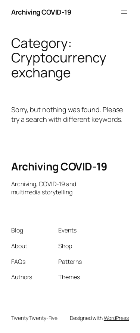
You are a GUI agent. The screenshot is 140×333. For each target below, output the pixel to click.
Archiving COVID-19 (41, 11)
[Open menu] (124, 12)
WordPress (116, 317)
